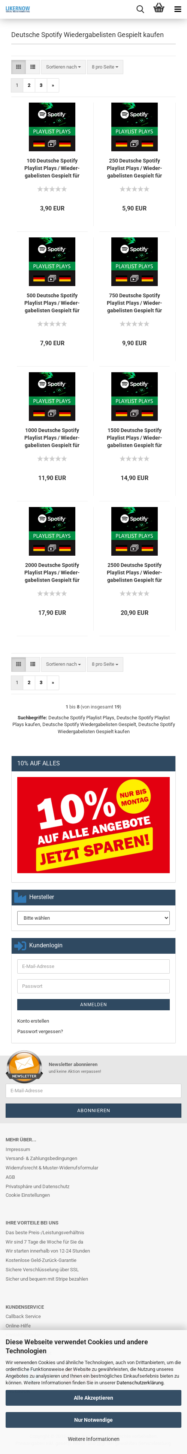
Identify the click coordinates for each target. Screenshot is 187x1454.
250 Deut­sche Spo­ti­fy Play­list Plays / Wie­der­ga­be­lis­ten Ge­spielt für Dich (134, 168)
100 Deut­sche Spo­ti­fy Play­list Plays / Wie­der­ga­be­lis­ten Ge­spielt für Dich (52, 168)
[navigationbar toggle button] (177, 9)
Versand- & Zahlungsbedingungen (41, 1158)
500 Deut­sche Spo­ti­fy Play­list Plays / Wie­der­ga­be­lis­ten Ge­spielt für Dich (52, 303)
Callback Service (23, 1316)
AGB (10, 1177)
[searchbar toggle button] (140, 9)
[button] (18, 67)
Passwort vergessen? (40, 1031)
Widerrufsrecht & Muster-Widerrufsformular (52, 1168)
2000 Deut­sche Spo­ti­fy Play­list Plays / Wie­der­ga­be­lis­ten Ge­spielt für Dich (52, 573)
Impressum (18, 1149)
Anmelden (93, 1004)
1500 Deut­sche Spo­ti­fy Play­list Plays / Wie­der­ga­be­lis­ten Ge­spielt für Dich (134, 438)
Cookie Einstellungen (28, 1195)
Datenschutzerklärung (140, 1382)
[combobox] (63, 67)
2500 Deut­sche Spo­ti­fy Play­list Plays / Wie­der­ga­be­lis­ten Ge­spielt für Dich (134, 573)
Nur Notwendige (93, 1420)
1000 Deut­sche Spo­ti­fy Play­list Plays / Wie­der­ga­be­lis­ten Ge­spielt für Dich (52, 438)
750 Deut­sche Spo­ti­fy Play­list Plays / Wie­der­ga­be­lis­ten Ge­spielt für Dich (134, 303)
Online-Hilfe (18, 1326)
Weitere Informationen (94, 1439)
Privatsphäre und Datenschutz (37, 1186)
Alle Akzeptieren (93, 1398)
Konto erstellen (33, 1021)
